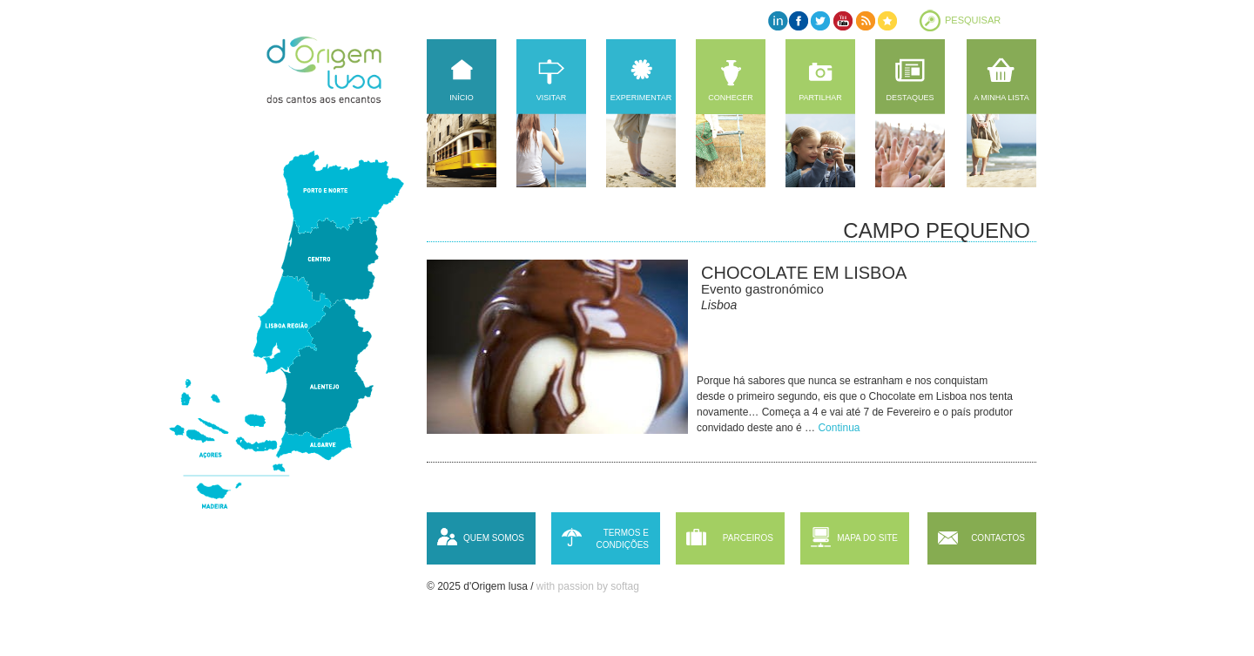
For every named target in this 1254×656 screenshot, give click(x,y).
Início (461, 97)
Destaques (910, 97)
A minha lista (1001, 97)
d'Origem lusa (340, 69)
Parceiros (748, 538)
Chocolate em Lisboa (804, 272)
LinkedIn (777, 20)
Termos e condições (622, 539)
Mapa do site (867, 538)
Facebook (799, 20)
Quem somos (493, 538)
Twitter (821, 20)
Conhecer (730, 97)
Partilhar (820, 97)
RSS (864, 20)
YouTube (842, 20)
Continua (839, 428)
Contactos (998, 538)
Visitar (551, 97)
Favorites (886, 20)
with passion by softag (587, 586)
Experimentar (640, 97)
